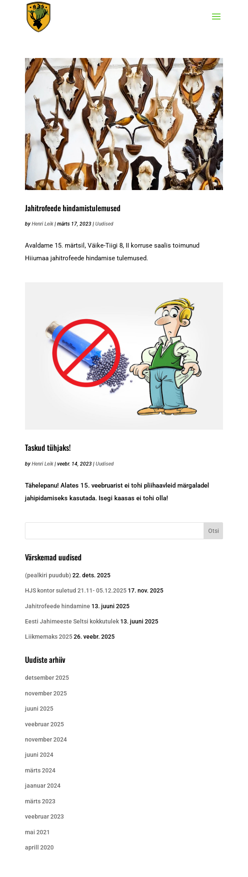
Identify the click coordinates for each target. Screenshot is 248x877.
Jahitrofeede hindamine (57, 606)
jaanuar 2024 (43, 785)
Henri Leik (42, 224)
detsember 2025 (47, 677)
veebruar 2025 (44, 724)
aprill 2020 (39, 847)
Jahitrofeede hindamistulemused (73, 207)
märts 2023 (40, 801)
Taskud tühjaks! (48, 447)
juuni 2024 (39, 754)
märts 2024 (40, 770)
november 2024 (46, 739)
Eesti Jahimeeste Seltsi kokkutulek (72, 621)
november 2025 (46, 693)
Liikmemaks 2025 (48, 636)
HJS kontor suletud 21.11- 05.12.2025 (76, 590)
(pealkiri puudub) (48, 575)
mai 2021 (37, 832)
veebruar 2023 (44, 816)
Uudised (104, 224)
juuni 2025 (39, 708)
